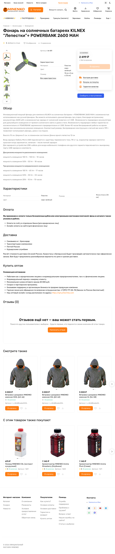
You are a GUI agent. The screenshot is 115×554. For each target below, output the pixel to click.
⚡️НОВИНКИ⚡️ (9, 18)
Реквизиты (26, 505)
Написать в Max (87, 3)
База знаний (18, 3)
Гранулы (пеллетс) (60, 18)
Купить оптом (46, 518)
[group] (26, 76)
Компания (26, 497)
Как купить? (45, 501)
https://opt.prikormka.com (63, 293)
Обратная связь (28, 518)
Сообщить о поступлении (91, 96)
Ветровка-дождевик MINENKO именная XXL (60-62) (55, 396)
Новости (30, 3)
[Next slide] (6, 101)
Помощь (62, 497)
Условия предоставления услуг (29, 511)
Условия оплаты (47, 505)
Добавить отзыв (14, 43)
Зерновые (76, 18)
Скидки (6, 505)
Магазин (7, 3)
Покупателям (46, 497)
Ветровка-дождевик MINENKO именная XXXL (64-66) (18, 396)
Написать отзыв (57, 330)
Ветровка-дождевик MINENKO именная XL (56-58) (92, 396)
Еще (107, 18)
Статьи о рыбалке (66, 524)
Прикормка (44, 18)
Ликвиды (97, 18)
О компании (27, 501)
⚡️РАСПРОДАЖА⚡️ (28, 18)
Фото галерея (41, 3)
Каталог (6, 501)
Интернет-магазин (11, 497)
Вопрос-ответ (65, 514)
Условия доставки (48, 509)
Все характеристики (48, 78)
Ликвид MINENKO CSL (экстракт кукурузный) (19, 465)
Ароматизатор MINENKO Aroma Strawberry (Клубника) (55, 465)
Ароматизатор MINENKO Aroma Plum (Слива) (92, 465)
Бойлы (87, 18)
